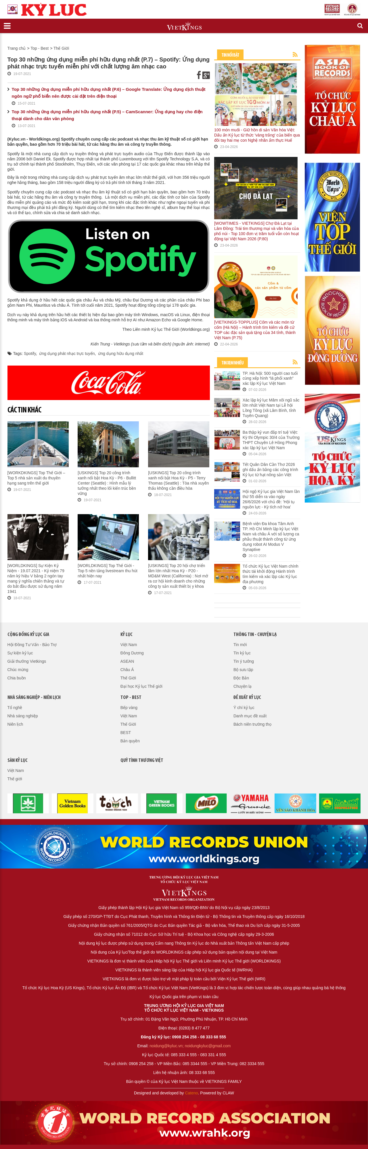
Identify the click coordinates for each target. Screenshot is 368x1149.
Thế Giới (61, 48)
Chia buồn (16, 678)
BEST (125, 732)
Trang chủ (16, 48)
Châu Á (127, 669)
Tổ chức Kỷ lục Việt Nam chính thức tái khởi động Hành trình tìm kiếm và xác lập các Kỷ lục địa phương (270, 574)
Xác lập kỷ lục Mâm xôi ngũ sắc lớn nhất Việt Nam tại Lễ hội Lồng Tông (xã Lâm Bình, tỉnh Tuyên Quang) (271, 408)
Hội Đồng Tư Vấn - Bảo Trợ (32, 644)
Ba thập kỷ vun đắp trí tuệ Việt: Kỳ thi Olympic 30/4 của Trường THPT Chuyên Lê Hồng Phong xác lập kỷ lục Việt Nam (271, 440)
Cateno (191, 1093)
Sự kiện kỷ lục (20, 653)
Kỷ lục (126, 634)
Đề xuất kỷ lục (247, 697)
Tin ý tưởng (243, 661)
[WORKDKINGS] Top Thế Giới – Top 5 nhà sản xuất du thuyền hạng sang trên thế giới (36, 477)
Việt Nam (128, 644)
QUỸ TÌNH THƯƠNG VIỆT (141, 760)
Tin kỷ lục (242, 653)
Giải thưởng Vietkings (26, 661)
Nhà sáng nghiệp (22, 716)
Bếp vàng (128, 707)
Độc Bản (241, 678)
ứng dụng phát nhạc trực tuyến (67, 353)
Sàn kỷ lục (17, 760)
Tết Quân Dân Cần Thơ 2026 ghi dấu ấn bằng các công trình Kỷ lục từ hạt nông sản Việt (270, 469)
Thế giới (14, 779)
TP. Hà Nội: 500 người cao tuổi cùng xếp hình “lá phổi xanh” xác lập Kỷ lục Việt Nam (270, 378)
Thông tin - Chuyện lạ (255, 634)
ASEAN (127, 661)
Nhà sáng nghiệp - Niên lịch (34, 697)
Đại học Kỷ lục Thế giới (141, 686)
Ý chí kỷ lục (243, 707)
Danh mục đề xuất (250, 716)
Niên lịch (15, 724)
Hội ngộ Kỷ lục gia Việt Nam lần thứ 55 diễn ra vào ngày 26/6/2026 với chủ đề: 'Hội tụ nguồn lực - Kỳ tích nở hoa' (271, 499)
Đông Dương (132, 653)
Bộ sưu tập (243, 669)
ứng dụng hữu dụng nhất (120, 353)
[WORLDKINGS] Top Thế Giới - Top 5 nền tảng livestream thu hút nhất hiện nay (107, 570)
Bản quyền (130, 741)
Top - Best (39, 48)
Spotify (30, 353)
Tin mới (240, 644)
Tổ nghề (14, 707)
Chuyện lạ (242, 686)
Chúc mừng (17, 669)
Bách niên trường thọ (252, 724)
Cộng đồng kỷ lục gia (28, 634)
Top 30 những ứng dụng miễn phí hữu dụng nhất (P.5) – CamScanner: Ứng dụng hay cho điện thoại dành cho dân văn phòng (107, 115)
